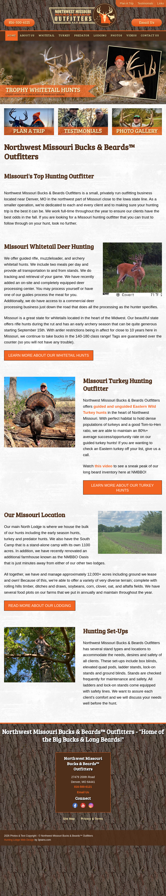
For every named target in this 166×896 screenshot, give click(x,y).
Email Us (146, 22)
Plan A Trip (126, 3)
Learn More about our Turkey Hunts (122, 508)
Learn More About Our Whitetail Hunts (48, 371)
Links (160, 3)
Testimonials (145, 3)
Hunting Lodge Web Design (19, 890)
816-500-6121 (19, 22)
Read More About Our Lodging (39, 644)
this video (105, 486)
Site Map (69, 869)
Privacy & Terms (92, 869)
